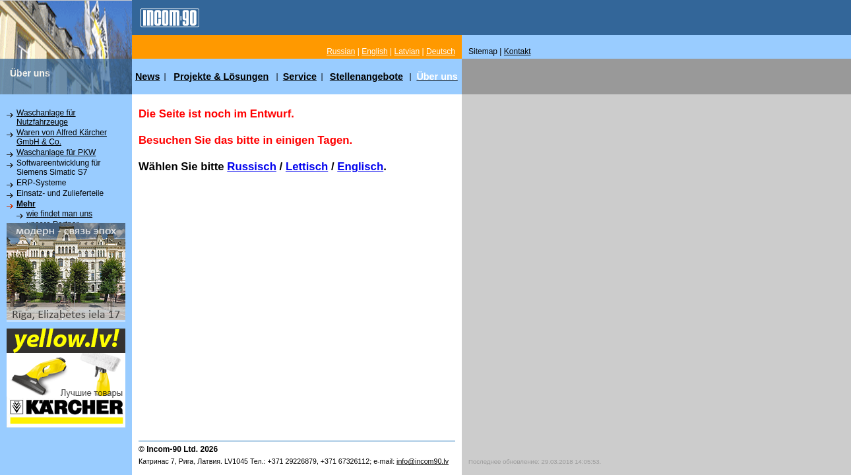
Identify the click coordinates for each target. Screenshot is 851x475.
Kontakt (517, 51)
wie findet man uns (59, 213)
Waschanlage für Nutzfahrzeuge (46, 117)
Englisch (360, 166)
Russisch (251, 166)
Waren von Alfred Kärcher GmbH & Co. (61, 137)
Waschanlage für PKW (56, 152)
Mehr (26, 203)
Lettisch (307, 166)
